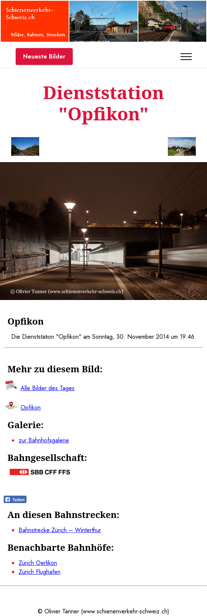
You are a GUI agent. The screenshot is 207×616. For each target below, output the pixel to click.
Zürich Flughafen (39, 572)
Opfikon (31, 407)
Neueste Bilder (44, 56)
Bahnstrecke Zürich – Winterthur (60, 530)
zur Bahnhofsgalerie (44, 440)
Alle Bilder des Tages (48, 388)
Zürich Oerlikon (38, 563)
